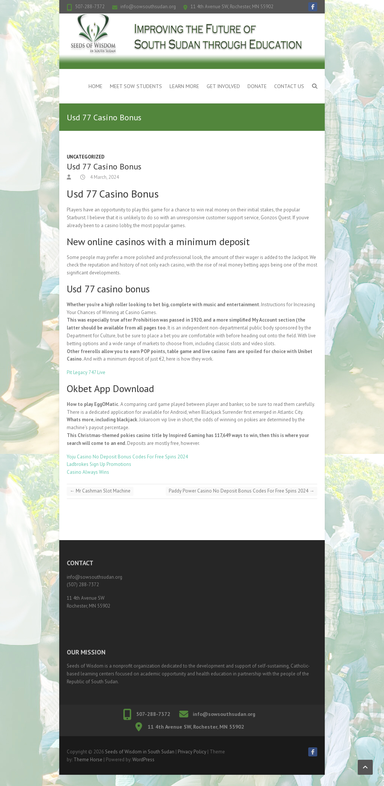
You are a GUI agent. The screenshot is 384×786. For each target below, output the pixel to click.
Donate (257, 86)
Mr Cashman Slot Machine (100, 491)
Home (95, 86)
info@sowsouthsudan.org (148, 6)
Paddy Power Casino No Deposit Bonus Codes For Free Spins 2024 (241, 491)
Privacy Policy (192, 752)
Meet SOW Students (136, 86)
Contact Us (289, 86)
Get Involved (223, 86)
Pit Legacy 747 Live (86, 372)
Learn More (184, 86)
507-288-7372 (90, 6)
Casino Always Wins (88, 472)
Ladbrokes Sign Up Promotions (99, 464)
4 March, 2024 (104, 177)
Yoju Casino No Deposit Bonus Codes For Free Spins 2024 (127, 457)
